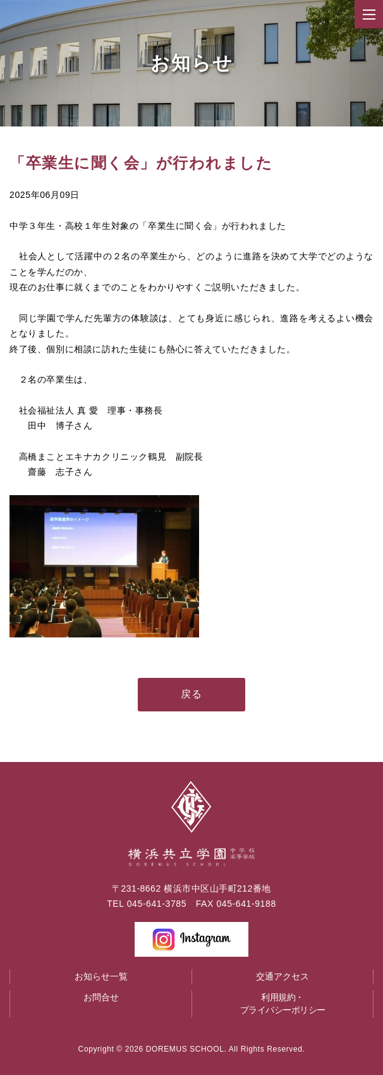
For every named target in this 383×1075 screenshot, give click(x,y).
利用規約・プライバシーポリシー (282, 1003)
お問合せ (101, 997)
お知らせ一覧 (101, 976)
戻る (191, 694)
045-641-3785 (156, 904)
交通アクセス (282, 976)
